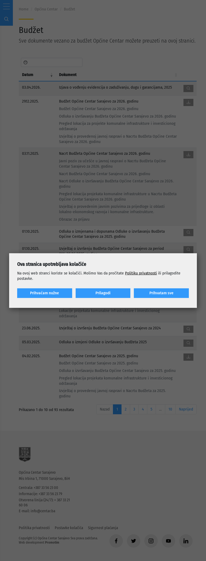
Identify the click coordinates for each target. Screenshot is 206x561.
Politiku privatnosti (141, 273)
